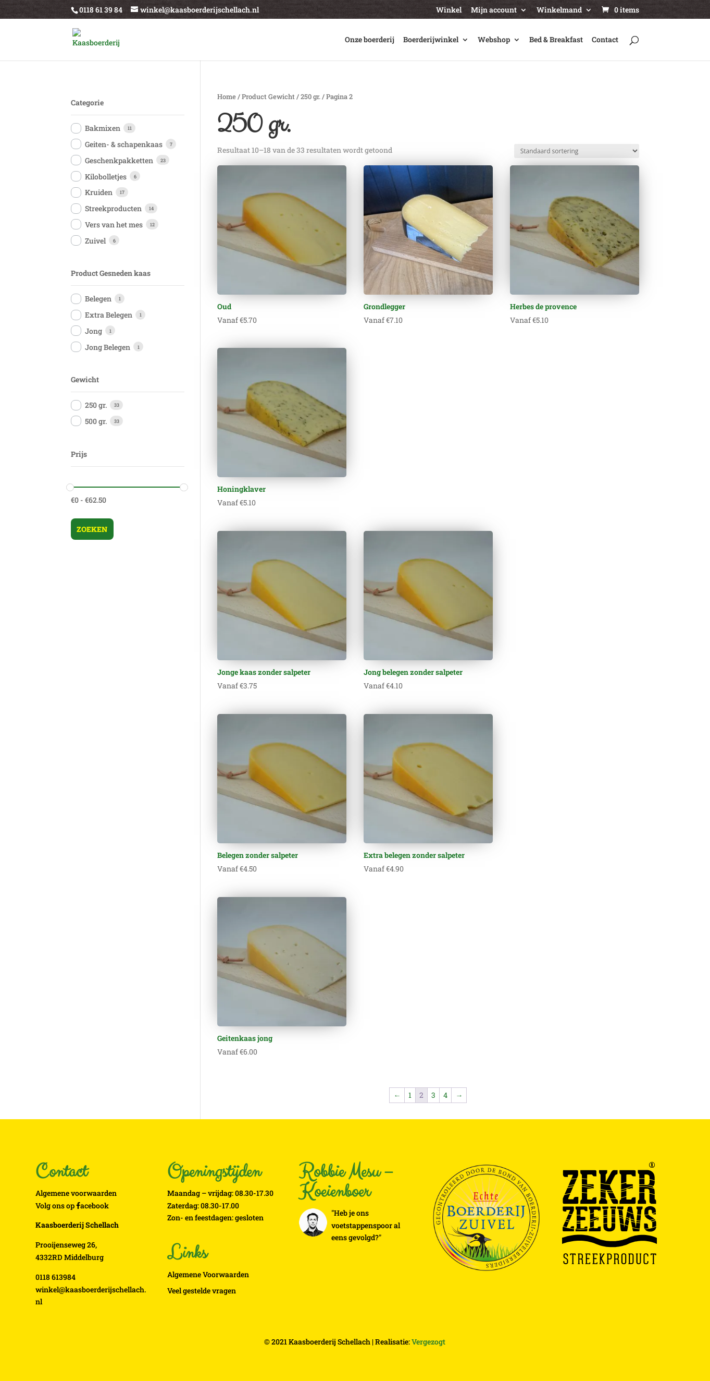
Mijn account (494, 10)
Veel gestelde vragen (201, 1290)
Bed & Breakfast (556, 40)
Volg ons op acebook (72, 1205)
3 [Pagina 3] (433, 1095)
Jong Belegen (107, 347)
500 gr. (96, 421)
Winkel (449, 10)
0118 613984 (55, 1277)
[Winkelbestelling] (576, 151)
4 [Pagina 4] (445, 1095)
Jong (93, 331)
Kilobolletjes (106, 176)
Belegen (98, 299)
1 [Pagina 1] (410, 1095)
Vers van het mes (114, 224)
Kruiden (99, 192)
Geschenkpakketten (119, 160)
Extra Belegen (108, 315)
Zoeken (92, 529)
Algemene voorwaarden (76, 1193)
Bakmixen (102, 128)
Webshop (494, 40)
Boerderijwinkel (430, 40)
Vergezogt (428, 1342)
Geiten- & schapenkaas (124, 144)
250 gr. (310, 96)
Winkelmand (559, 10)
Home (226, 96)
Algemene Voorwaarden (208, 1274)
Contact (605, 40)
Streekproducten (113, 208)
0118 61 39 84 (100, 10)
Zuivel (95, 241)
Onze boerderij (369, 40)
